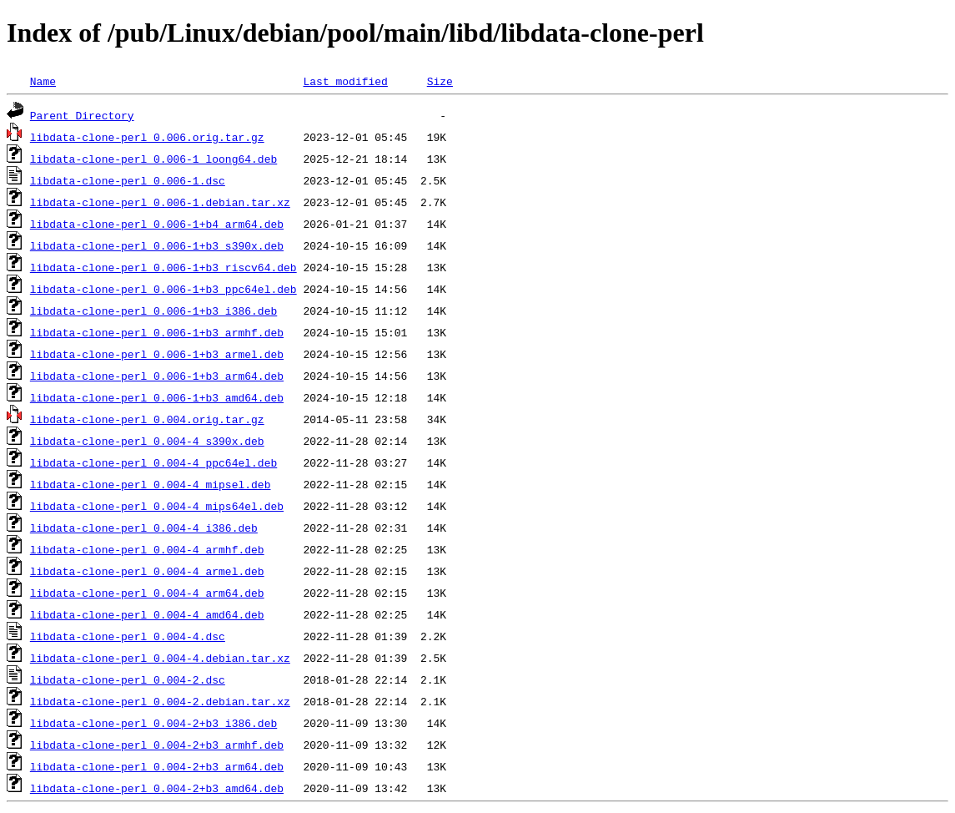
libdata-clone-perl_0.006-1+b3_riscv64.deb (163, 267)
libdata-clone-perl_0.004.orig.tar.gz (147, 419)
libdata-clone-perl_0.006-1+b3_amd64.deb (157, 397)
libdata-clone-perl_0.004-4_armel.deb (147, 570)
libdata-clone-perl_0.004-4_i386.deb (144, 527)
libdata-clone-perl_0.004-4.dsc (127, 636)
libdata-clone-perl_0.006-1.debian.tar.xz (160, 202)
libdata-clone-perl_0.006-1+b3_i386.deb (153, 310)
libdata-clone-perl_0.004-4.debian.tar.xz (160, 657)
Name (43, 80)
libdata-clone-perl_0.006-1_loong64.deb (153, 158)
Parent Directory (82, 115)
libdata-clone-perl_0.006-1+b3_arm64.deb (157, 375)
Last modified (345, 80)
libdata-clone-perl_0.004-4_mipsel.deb (150, 484)
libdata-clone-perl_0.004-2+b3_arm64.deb (157, 766)
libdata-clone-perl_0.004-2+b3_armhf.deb (157, 744)
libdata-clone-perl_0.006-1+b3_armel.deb (157, 353)
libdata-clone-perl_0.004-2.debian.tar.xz (160, 701)
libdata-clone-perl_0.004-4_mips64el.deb (157, 505)
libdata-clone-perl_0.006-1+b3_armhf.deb (157, 332)
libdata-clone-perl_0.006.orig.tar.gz (147, 136)
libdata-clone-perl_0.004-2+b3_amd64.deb (157, 787)
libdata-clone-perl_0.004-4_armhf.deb (147, 549)
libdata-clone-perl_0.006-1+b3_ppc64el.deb (163, 288)
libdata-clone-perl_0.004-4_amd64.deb (147, 614)
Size (440, 80)
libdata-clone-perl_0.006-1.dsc (127, 180)
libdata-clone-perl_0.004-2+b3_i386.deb (153, 722)
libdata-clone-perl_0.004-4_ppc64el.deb (153, 462)
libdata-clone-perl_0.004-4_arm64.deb (147, 592)
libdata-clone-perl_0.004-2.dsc (127, 679)
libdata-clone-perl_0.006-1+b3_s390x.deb (157, 245)
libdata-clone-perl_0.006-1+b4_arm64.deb (157, 223)
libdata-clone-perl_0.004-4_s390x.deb (147, 440)
